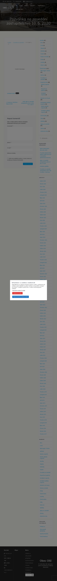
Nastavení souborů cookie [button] (18, 290)
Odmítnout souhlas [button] (17, 293)
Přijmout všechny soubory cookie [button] (20, 296)
